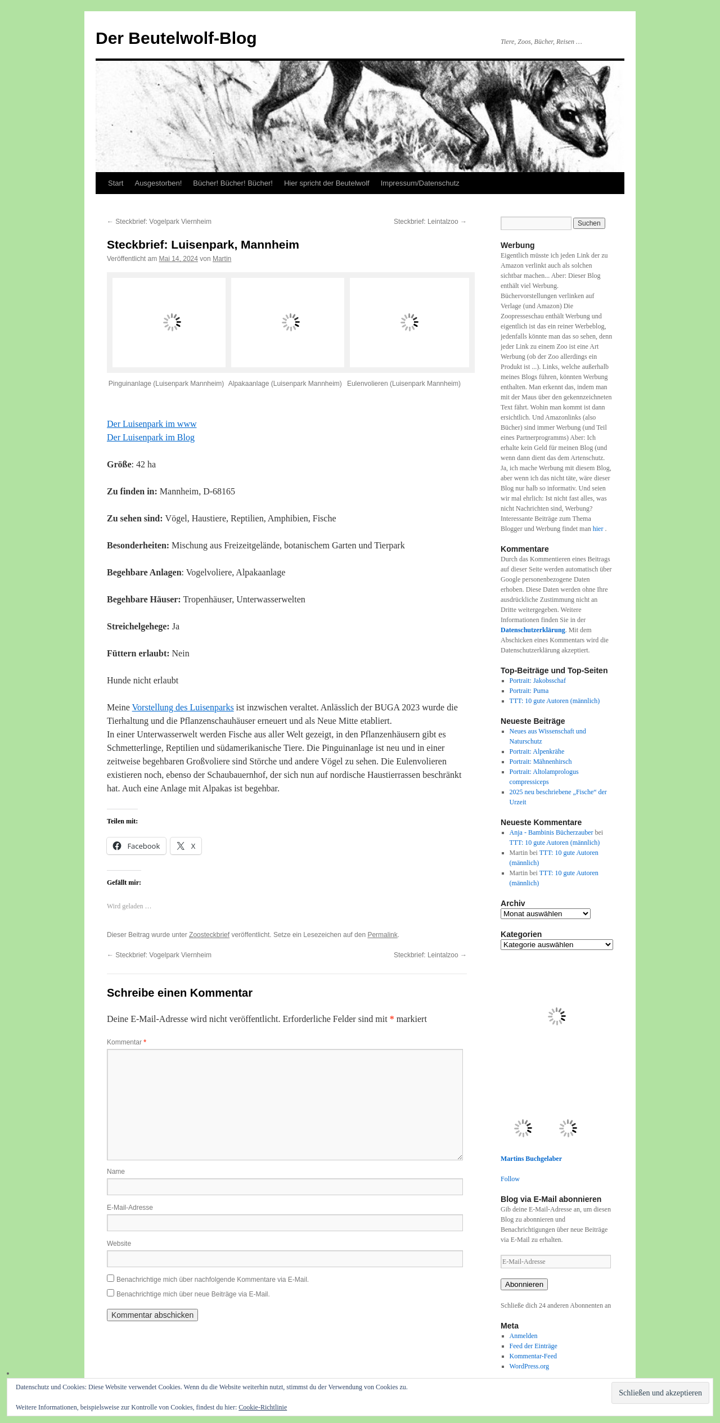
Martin (222, 259)
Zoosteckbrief (209, 935)
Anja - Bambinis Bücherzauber (551, 832)
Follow (510, 1179)
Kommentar (126, 1042)
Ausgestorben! (158, 183)
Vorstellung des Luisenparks (183, 707)
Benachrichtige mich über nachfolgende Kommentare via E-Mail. (212, 1280)
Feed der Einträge (533, 1346)
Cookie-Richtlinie (262, 1407)
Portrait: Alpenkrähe (537, 751)
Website (119, 1244)
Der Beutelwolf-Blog (176, 38)
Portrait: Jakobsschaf (538, 681)
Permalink (382, 935)
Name (116, 1172)
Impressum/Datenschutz (420, 183)
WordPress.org (529, 1366)
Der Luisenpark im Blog (151, 437)
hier (599, 529)
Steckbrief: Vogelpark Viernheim (159, 222)
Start (115, 183)
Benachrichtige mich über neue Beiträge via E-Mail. (193, 1294)
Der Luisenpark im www (152, 424)
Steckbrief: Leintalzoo (430, 222)
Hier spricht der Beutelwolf (327, 183)
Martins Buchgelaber (531, 1159)
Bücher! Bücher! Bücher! (233, 183)
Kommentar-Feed (533, 1356)
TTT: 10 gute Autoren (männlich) (555, 701)
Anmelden (524, 1336)
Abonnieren (524, 1284)
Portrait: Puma (529, 691)
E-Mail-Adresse (130, 1208)
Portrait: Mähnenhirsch (541, 761)
